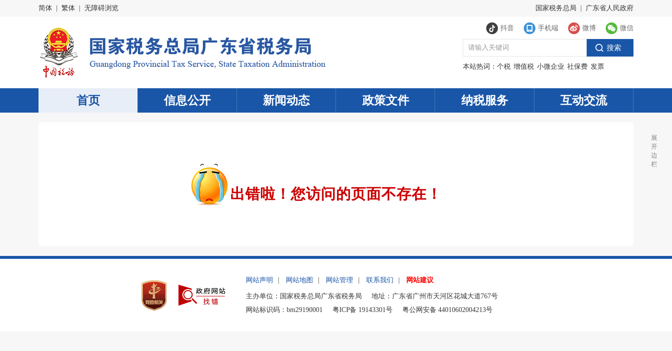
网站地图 (299, 280)
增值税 (524, 66)
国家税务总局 (555, 8)
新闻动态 (286, 100)
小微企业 (550, 66)
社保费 (577, 66)
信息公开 (187, 100)
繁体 (68, 8)
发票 (597, 66)
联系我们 (380, 280)
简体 (45, 8)
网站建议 (420, 280)
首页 (88, 100)
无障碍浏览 (101, 8)
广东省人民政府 (609, 8)
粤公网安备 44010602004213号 (447, 309)
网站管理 (339, 280)
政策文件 (385, 100)
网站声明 (259, 280)
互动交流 (583, 100)
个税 (504, 66)
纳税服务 (484, 100)
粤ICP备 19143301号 (363, 309)
